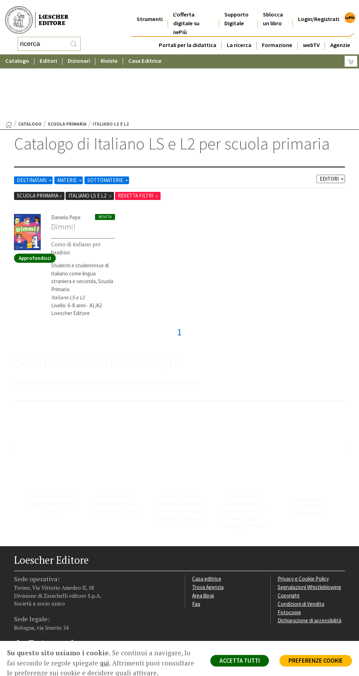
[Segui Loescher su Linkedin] (47, 589)
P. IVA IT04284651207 (38, 617)
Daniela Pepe (66, 161)
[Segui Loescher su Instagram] (34, 589)
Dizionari (79, 54)
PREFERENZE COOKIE (316, 660)
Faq (196, 547)
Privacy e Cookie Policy (303, 522)
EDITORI (332, 122)
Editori (48, 54)
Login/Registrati (318, 10)
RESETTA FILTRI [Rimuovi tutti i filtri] (138, 139)
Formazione (277, 36)
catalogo (30, 68)
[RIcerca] (74, 40)
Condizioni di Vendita (301, 547)
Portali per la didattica (187, 36)
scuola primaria (67, 68)
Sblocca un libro (273, 10)
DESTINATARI (35, 124)
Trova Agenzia (208, 531)
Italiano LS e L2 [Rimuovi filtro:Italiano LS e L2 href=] (90, 139)
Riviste (109, 54)
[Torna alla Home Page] (8, 68)
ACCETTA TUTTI (239, 660)
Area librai (203, 539)
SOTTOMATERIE (108, 124)
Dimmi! (63, 170)
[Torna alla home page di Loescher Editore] (37, 16)
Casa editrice (206, 522)
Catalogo (17, 54)
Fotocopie (289, 556)
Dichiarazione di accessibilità (309, 564)
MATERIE (70, 124)
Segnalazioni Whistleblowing (309, 531)
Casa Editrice (145, 54)
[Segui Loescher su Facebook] (20, 589)
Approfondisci (35, 202)
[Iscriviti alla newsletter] (75, 588)
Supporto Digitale (236, 10)
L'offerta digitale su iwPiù (186, 14)
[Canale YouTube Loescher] (61, 589)
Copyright (289, 539)
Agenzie (340, 36)
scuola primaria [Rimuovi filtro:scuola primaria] (40, 139)
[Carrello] (350, 55)
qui (104, 663)
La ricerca (239, 36)
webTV (311, 36)
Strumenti (150, 10)
